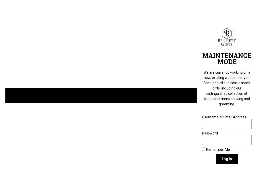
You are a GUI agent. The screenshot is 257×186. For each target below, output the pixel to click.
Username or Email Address (224, 117)
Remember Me (216, 149)
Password (210, 133)
